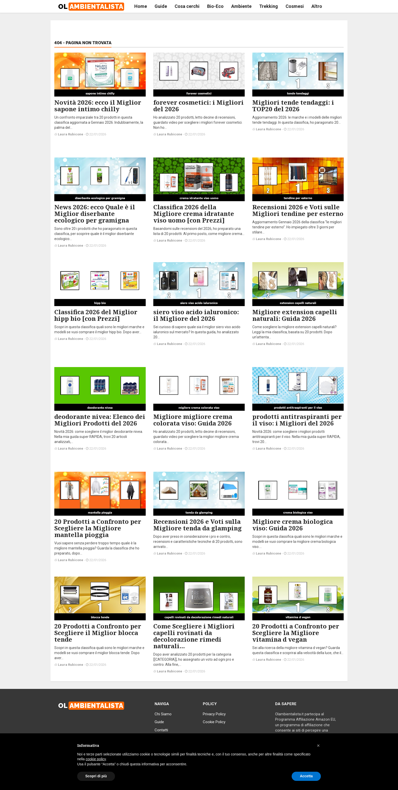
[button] (318, 745)
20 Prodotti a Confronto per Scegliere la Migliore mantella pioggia (97, 528)
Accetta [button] (306, 776)
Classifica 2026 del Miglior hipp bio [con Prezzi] (95, 315)
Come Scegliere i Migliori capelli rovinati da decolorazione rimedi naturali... (194, 636)
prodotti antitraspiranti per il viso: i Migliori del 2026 (297, 419)
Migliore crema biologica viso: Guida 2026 (292, 524)
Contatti (161, 730)
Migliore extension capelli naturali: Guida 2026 (294, 315)
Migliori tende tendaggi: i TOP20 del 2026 (293, 105)
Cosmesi (295, 6)
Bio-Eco (215, 6)
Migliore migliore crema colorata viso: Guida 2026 (192, 419)
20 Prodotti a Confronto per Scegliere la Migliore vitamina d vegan (295, 632)
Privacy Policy (214, 714)
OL (91, 7)
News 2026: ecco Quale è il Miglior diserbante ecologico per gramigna (94, 213)
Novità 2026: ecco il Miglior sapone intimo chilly (97, 105)
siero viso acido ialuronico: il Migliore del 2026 (196, 315)
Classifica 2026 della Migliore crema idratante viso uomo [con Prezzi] (193, 213)
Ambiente (241, 6)
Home (140, 6)
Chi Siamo (163, 714)
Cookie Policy (214, 722)
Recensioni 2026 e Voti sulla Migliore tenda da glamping (197, 524)
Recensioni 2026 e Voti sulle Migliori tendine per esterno (297, 210)
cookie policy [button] (96, 759)
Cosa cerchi (187, 6)
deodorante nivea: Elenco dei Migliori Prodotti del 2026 (99, 419)
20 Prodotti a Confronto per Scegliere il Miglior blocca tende (97, 632)
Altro (316, 6)
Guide (161, 6)
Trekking (268, 6)
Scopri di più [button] (96, 776)
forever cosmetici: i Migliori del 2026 (198, 105)
